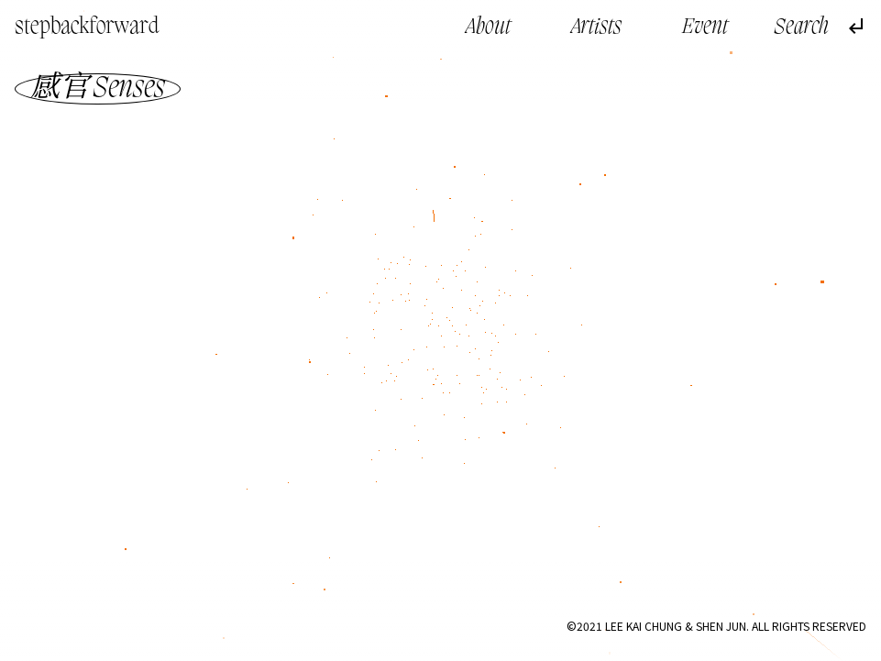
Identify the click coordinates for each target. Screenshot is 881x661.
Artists (596, 27)
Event (705, 27)
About (488, 27)
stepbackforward (87, 27)
